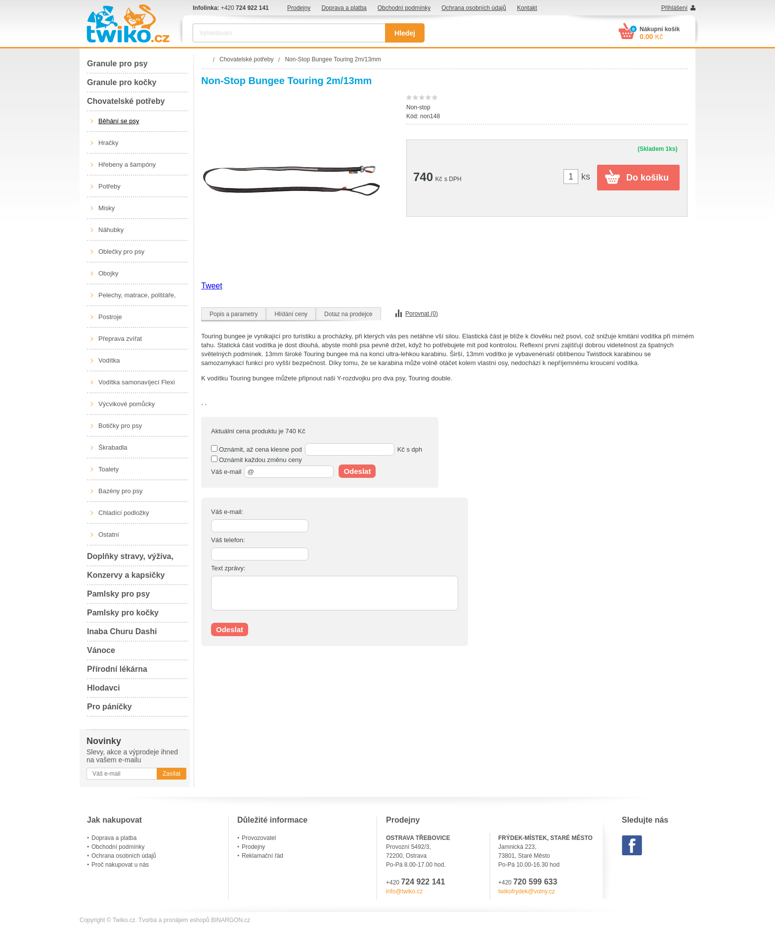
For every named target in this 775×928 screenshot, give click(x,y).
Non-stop (418, 107)
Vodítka (109, 360)
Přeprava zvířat (120, 338)
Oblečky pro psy (121, 251)
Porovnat (421, 313)
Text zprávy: (228, 568)
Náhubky (111, 229)
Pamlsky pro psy (118, 594)
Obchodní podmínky (404, 7)
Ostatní (108, 534)
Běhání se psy (118, 121)
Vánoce (101, 650)
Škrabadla (113, 447)
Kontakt (527, 7)
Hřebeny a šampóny (127, 164)
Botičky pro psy (120, 425)
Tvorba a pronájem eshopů (173, 920)
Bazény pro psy (120, 491)
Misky (106, 208)
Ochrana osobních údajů (473, 7)
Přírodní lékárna (117, 669)
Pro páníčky (109, 706)
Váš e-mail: (227, 511)
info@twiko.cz (404, 891)
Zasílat (171, 773)
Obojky (108, 273)
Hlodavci (103, 688)
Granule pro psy (117, 63)
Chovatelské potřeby (126, 101)
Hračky (108, 142)
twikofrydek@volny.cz (526, 891)
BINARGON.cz (230, 920)
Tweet (211, 285)
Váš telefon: (228, 540)
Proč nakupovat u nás (120, 864)
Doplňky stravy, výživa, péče (130, 559)
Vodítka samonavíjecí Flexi (136, 382)
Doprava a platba (343, 7)
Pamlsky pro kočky (123, 612)
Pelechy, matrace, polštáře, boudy (137, 298)
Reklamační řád (262, 855)
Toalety (108, 469)
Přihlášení (674, 7)
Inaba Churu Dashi (122, 631)
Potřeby (109, 186)
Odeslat (357, 471)
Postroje (110, 317)
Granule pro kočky (122, 82)
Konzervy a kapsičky (126, 575)
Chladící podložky (123, 512)
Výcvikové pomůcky (126, 404)
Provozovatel (259, 838)
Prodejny (298, 7)
